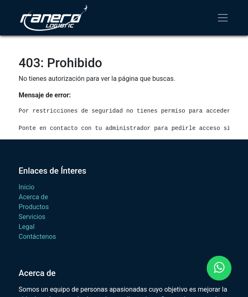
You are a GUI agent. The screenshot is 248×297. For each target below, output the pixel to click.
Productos (34, 207)
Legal (27, 227)
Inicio (26, 187)
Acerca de (33, 197)
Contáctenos (37, 236)
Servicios (32, 217)
